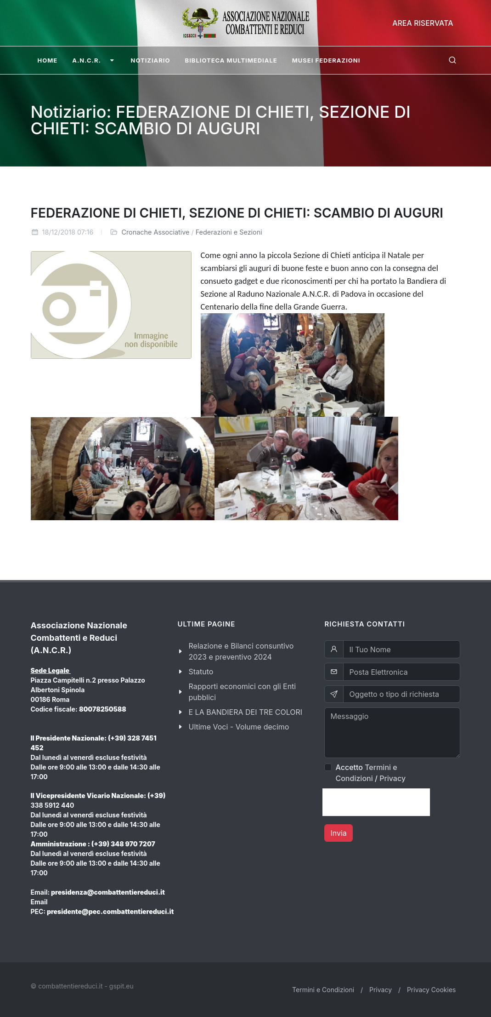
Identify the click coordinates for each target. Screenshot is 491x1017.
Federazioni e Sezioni (229, 232)
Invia (338, 833)
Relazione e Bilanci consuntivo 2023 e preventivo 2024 (240, 651)
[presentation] (376, 802)
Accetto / (370, 773)
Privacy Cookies (431, 990)
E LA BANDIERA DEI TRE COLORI (245, 712)
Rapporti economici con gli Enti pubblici (242, 692)
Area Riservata (422, 23)
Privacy (392, 778)
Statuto (200, 671)
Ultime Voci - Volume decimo (238, 726)
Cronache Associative (155, 232)
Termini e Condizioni (323, 990)
